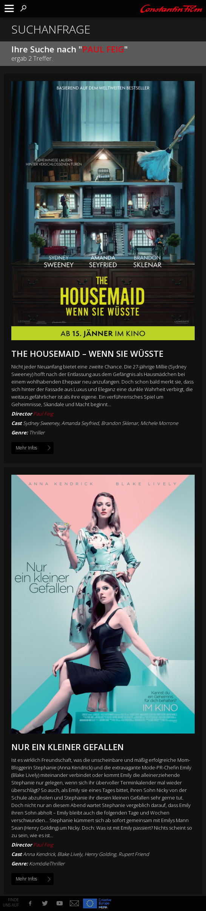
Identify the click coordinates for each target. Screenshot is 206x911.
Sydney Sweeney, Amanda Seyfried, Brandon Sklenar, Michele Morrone (100, 423)
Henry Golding (100, 854)
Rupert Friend (133, 854)
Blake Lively (69, 854)
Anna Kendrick (39, 854)
